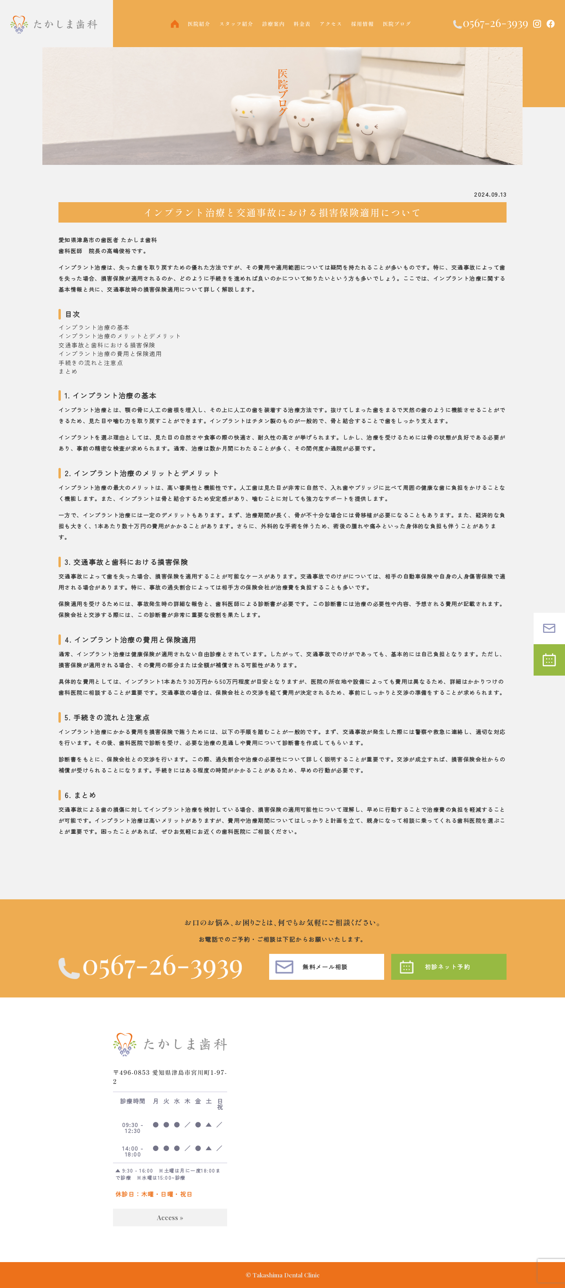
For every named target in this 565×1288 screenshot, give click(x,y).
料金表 (302, 23)
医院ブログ (397, 23)
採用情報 (362, 23)
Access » (170, 1228)
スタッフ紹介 (236, 23)
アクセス (331, 23)
